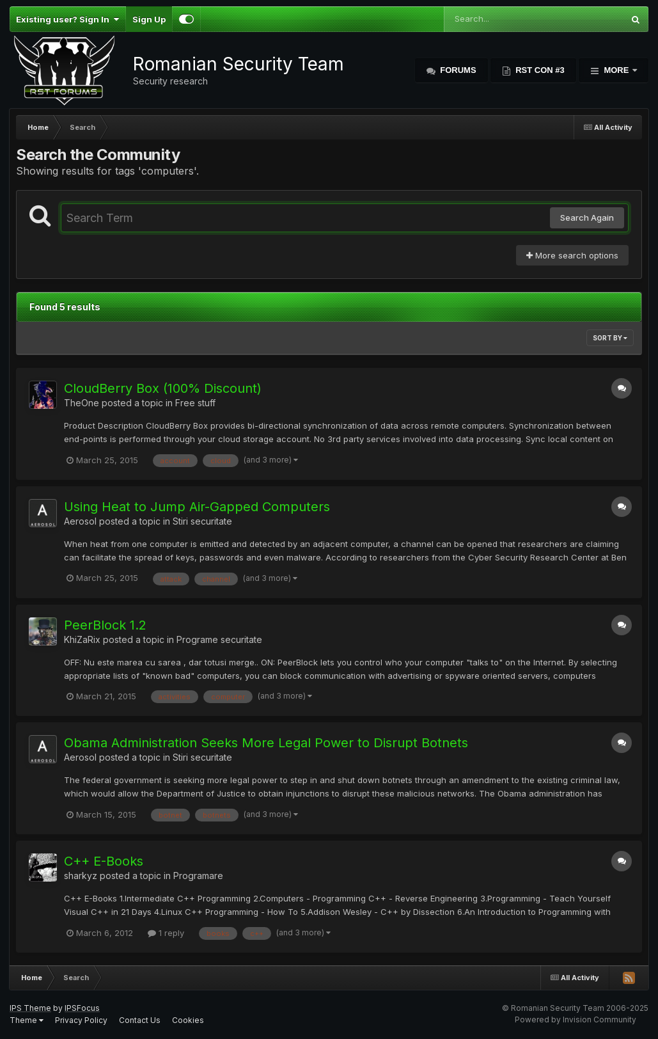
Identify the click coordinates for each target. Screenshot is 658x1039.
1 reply (166, 933)
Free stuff (195, 402)
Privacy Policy (81, 1020)
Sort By (610, 338)
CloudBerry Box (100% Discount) (163, 388)
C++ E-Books (103, 861)
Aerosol (80, 521)
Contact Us (140, 1020)
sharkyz (80, 875)
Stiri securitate (202, 521)
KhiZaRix (82, 639)
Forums (457, 70)
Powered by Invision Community (575, 1019)
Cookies (188, 1020)
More (616, 70)
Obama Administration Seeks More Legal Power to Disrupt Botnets (266, 742)
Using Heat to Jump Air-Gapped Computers (197, 506)
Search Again (587, 217)
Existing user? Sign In (67, 19)
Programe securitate (219, 639)
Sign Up (149, 19)
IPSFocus (82, 1008)
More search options (572, 255)
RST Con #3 (539, 70)
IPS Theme (30, 1008)
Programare (198, 875)
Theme (26, 1020)
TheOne (81, 402)
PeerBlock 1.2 (105, 625)
